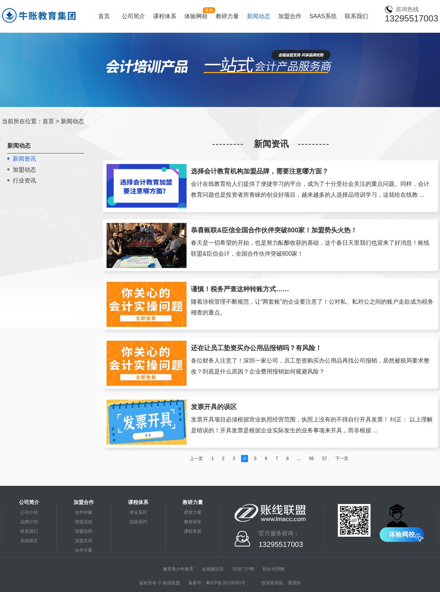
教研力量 (227, 16)
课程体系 (164, 16)
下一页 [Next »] (341, 458)
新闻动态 (258, 16)
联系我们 (356, 16)
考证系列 (138, 512)
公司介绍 (29, 512)
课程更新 (192, 531)
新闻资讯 (24, 159)
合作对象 (83, 512)
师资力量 (192, 512)
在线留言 (29, 540)
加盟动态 (24, 170)
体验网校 (196, 16)
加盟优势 (83, 531)
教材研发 (192, 521)
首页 (104, 16)
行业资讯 (24, 180)
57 (324, 458)
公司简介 (133, 16)
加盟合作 (289, 16)
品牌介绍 (29, 521)
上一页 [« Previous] (196, 458)
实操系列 (138, 521)
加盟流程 (83, 521)
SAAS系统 (323, 16)
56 (311, 458)
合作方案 (83, 550)
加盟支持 (83, 540)
